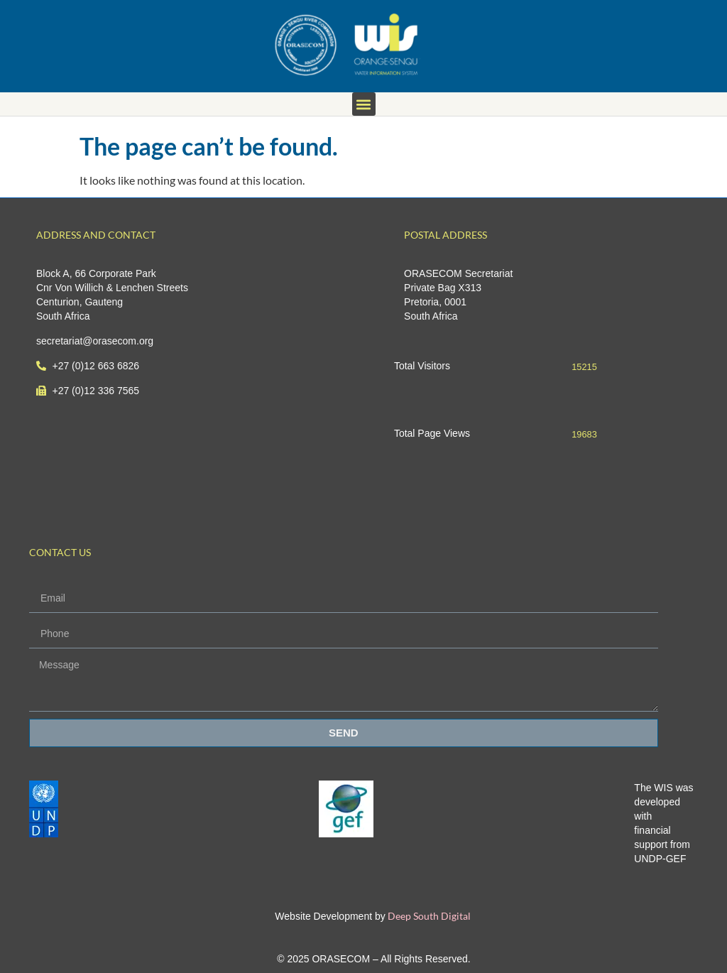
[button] (364, 104)
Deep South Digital (428, 916)
